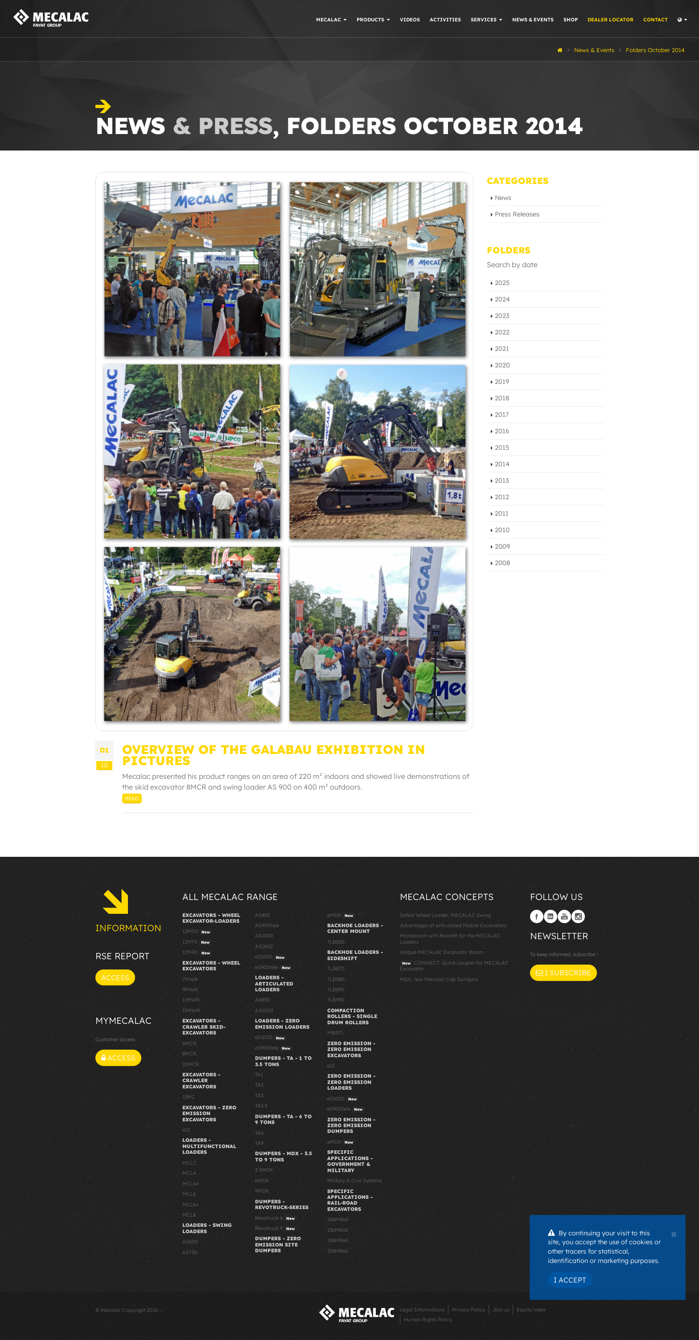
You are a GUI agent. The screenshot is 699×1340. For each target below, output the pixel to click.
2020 (502, 365)
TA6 (259, 1133)
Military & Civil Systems (354, 1180)
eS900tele (273, 967)
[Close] (674, 1233)
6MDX (262, 1180)
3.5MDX (264, 1170)
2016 (502, 431)
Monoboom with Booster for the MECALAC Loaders (450, 939)
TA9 (259, 1143)
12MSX (197, 931)
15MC (188, 1097)
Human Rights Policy (428, 1319)
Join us (501, 1310)
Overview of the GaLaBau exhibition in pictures (273, 754)
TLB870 (336, 968)
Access (115, 977)
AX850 (262, 1000)
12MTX (197, 942)
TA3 (259, 1095)
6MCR (189, 1043)
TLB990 (336, 1000)
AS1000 (264, 936)
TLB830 (336, 942)
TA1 (259, 1074)
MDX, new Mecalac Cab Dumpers (439, 979)
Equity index (531, 1310)
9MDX (262, 1191)
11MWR (190, 1000)
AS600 (190, 1241)
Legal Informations (422, 1310)
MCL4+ (190, 1184)
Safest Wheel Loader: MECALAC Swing (445, 915)
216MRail (337, 1251)
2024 (502, 299)
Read (132, 798)
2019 (502, 382)
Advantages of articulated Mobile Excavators (453, 925)
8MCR (189, 1054)
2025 (502, 283)
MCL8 (189, 1215)
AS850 (262, 915)
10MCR (190, 1064)
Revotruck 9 (276, 1228)
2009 (502, 546)
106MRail (338, 1219)
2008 (502, 563)
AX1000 (264, 1010)
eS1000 (271, 957)
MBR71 (335, 1033)
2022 (502, 332)
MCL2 (189, 1163)
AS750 (189, 1252)
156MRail (337, 1240)
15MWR (191, 1010)
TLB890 (336, 989)
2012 (502, 497)
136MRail (337, 1230)
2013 (502, 481)
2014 (502, 464)
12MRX (197, 952)
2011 (502, 513)
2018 (502, 398)
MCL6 (189, 1194)
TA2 (259, 1085)
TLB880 (336, 979)
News (503, 198)
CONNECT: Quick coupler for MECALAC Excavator (454, 966)
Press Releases (517, 214)
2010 (502, 530)
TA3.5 (261, 1106)
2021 (502, 349)
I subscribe (563, 972)
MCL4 (189, 1173)
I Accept (570, 1279)
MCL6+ (190, 1205)
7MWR (189, 979)
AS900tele (267, 925)
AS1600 (264, 946)
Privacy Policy (468, 1310)
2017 (502, 415)
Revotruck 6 (276, 1218)
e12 (186, 1130)
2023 (502, 316)
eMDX (341, 915)
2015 (502, 448)
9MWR (189, 989)
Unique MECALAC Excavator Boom (441, 952)
